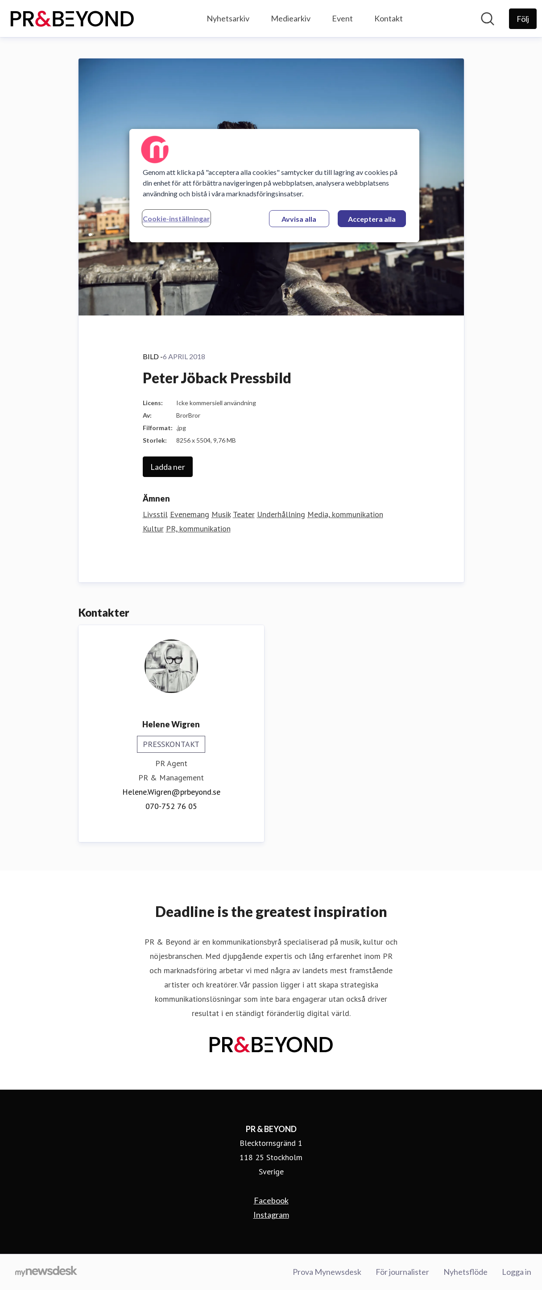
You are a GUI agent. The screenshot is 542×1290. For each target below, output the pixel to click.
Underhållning (281, 514)
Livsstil (155, 514)
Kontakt (388, 18)
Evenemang (189, 514)
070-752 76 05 (171, 806)
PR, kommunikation (198, 528)
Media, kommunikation (345, 514)
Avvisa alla (298, 219)
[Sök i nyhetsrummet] (487, 19)
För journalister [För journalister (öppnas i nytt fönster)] (402, 1272)
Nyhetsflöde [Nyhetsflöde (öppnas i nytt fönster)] (465, 1272)
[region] (274, 185)
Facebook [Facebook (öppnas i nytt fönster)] (271, 1200)
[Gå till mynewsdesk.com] (46, 1272)
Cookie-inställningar (176, 218)
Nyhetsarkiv (228, 18)
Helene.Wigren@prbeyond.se (171, 792)
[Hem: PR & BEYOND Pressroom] (72, 18)
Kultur (153, 528)
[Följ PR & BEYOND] (523, 18)
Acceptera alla (372, 219)
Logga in (516, 1272)
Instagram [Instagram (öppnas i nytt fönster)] (271, 1214)
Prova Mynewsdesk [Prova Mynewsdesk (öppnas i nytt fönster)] (327, 1272)
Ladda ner (167, 467)
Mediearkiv (290, 18)
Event (342, 18)
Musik (221, 514)
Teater (244, 514)
